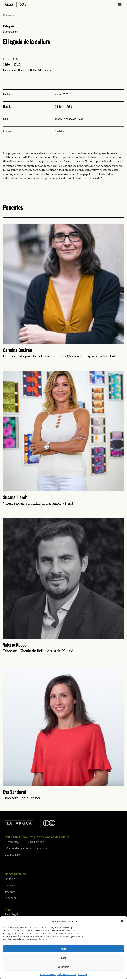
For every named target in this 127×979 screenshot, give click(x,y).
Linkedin (10, 878)
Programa (8, 15)
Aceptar (63, 948)
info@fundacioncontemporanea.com (26, 848)
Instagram (11, 885)
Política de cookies (48, 974)
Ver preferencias (63, 966)
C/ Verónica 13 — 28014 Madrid (24, 841)
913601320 (12, 854)
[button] (122, 920)
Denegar (63, 957)
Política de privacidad (66, 974)
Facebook (11, 897)
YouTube (10, 891)
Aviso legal (82, 974)
